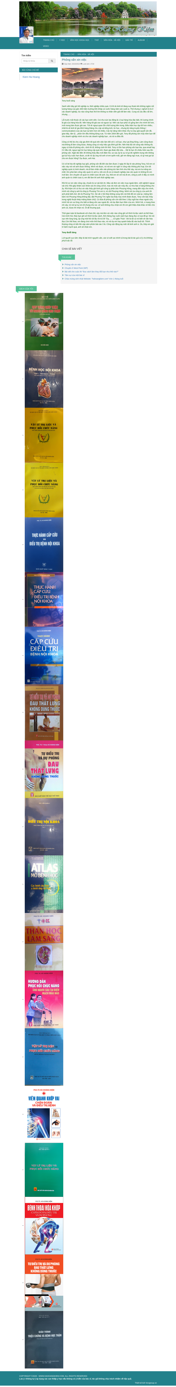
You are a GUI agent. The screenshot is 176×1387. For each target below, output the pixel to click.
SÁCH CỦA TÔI (26, 288)
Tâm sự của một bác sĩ (74, 275)
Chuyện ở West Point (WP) (76, 268)
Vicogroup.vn (151, 1383)
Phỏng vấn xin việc (73, 264)
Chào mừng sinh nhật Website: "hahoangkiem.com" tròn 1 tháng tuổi (94, 279)
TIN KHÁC (67, 257)
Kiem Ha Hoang (31, 77)
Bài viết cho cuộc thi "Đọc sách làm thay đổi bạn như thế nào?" (91, 272)
